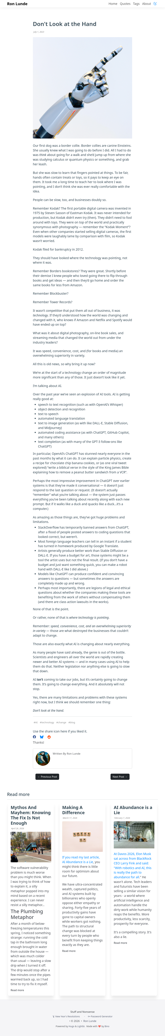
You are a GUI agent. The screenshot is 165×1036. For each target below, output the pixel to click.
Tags (136, 3)
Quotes (125, 3)
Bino (107, 1026)
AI (36, 722)
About (146, 3)
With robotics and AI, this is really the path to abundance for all (132, 872)
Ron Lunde (17, 3)
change (62, 722)
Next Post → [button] (120, 776)
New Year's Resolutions (66, 1016)
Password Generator (100, 1016)
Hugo (71, 1026)
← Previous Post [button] (47, 776)
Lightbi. (81, 1026)
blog (72, 722)
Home (113, 3)
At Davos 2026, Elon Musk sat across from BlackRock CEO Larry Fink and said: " (132, 861)
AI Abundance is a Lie (77, 862)
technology (47, 722)
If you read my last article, (81, 857)
